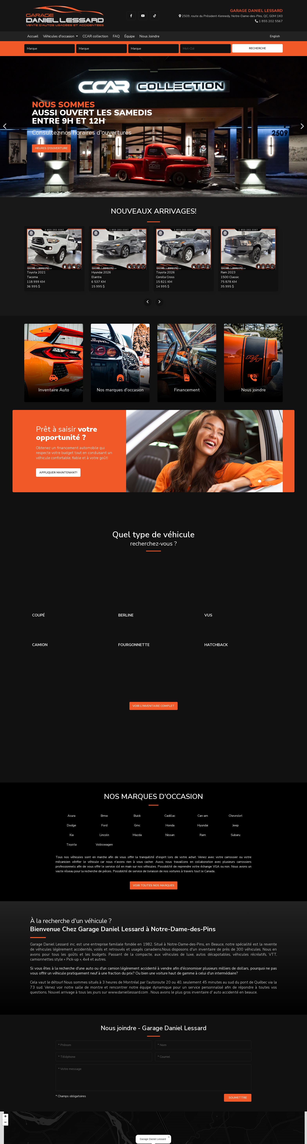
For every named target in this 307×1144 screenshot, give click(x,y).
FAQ (116, 36)
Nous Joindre (149, 36)
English (275, 36)
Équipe (129, 36)
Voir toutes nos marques (153, 885)
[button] (168, 1137)
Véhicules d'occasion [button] (59, 36)
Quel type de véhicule (153, 539)
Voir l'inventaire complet (153, 706)
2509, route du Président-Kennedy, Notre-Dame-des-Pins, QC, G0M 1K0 (231, 16)
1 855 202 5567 (269, 21)
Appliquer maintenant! (58, 472)
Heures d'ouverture (50, 148)
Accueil (32, 36)
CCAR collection (95, 36)
